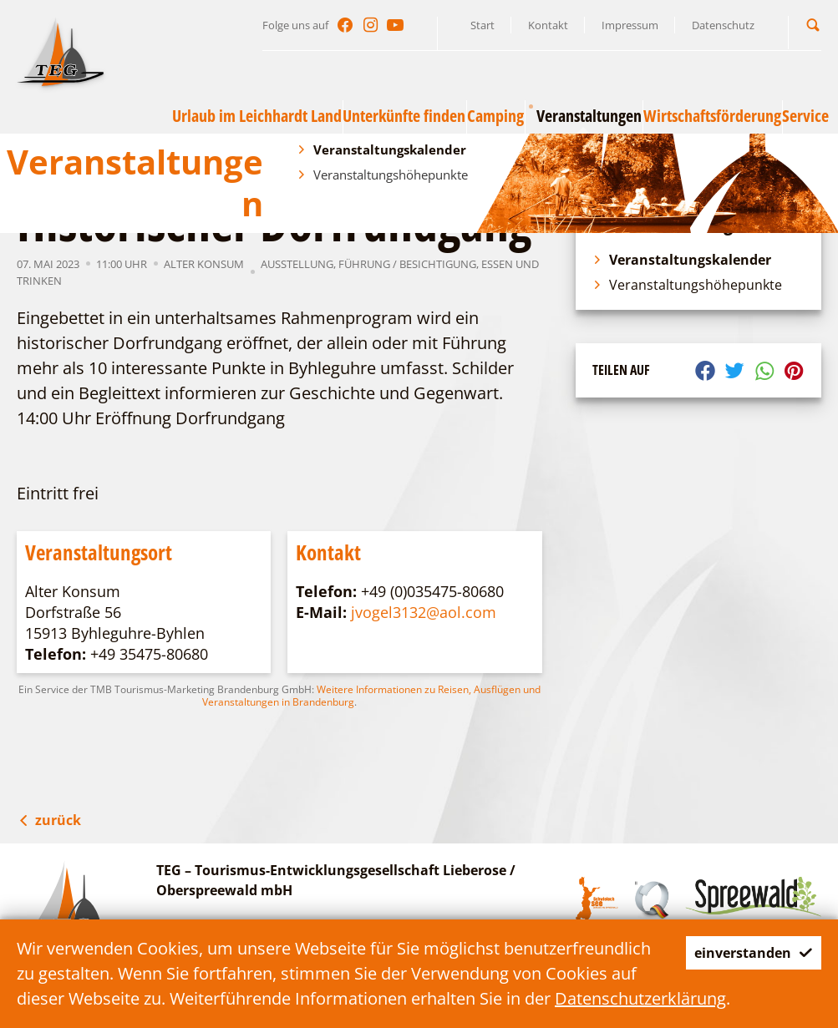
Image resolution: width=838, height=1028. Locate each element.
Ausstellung (297, 263)
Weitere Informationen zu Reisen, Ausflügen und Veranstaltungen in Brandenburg (371, 695)
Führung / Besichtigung (407, 263)
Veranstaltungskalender (270, 157)
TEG (88, 157)
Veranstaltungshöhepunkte (687, 284)
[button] (813, 24)
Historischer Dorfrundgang (412, 157)
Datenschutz (723, 25)
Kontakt (548, 25)
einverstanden (740, 927)
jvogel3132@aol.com (423, 612)
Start (482, 25)
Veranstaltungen (156, 157)
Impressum (630, 25)
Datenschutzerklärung (102, 998)
